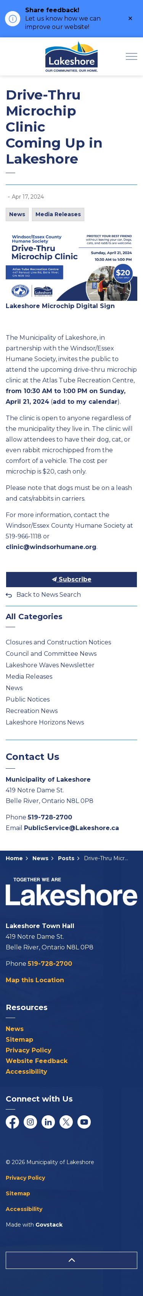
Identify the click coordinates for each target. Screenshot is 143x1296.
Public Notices (28, 699)
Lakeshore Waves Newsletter (50, 665)
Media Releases (58, 214)
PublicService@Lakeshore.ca (71, 828)
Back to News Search (48, 594)
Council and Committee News (51, 653)
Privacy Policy (28, 1050)
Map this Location (35, 980)
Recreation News (32, 711)
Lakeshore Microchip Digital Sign (60, 306)
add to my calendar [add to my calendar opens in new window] (85, 401)
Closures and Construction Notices (58, 642)
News (17, 214)
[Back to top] (71, 1260)
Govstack (49, 1224)
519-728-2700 (50, 817)
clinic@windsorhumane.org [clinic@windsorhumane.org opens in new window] (51, 547)
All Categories (34, 616)
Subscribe (71, 580)
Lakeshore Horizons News (45, 722)
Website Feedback (36, 1061)
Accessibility (26, 1071)
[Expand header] (131, 56)
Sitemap (19, 1039)
